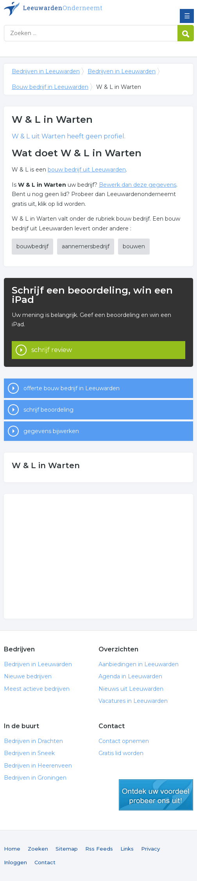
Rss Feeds (99, 849)
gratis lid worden (156, 794)
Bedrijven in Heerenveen (38, 765)
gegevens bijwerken (51, 431)
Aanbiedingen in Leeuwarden (138, 664)
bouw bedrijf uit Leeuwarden (87, 169)
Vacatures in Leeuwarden (133, 700)
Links (127, 849)
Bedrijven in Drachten (33, 741)
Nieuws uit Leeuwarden (130, 688)
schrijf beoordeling (48, 409)
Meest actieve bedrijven (37, 688)
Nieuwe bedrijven (28, 676)
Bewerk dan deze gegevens (137, 184)
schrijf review (51, 350)
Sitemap (67, 849)
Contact (45, 862)
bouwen (134, 246)
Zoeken (38, 849)
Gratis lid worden (120, 753)
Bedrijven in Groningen (35, 777)
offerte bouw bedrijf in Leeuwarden (71, 388)
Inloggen (15, 862)
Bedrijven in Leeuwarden (60, 9)
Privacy (150, 849)
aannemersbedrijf (85, 246)
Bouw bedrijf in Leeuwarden (50, 86)
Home (12, 849)
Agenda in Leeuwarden (130, 676)
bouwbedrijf (32, 246)
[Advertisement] (98, 556)
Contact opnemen (123, 741)
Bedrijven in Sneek (29, 753)
